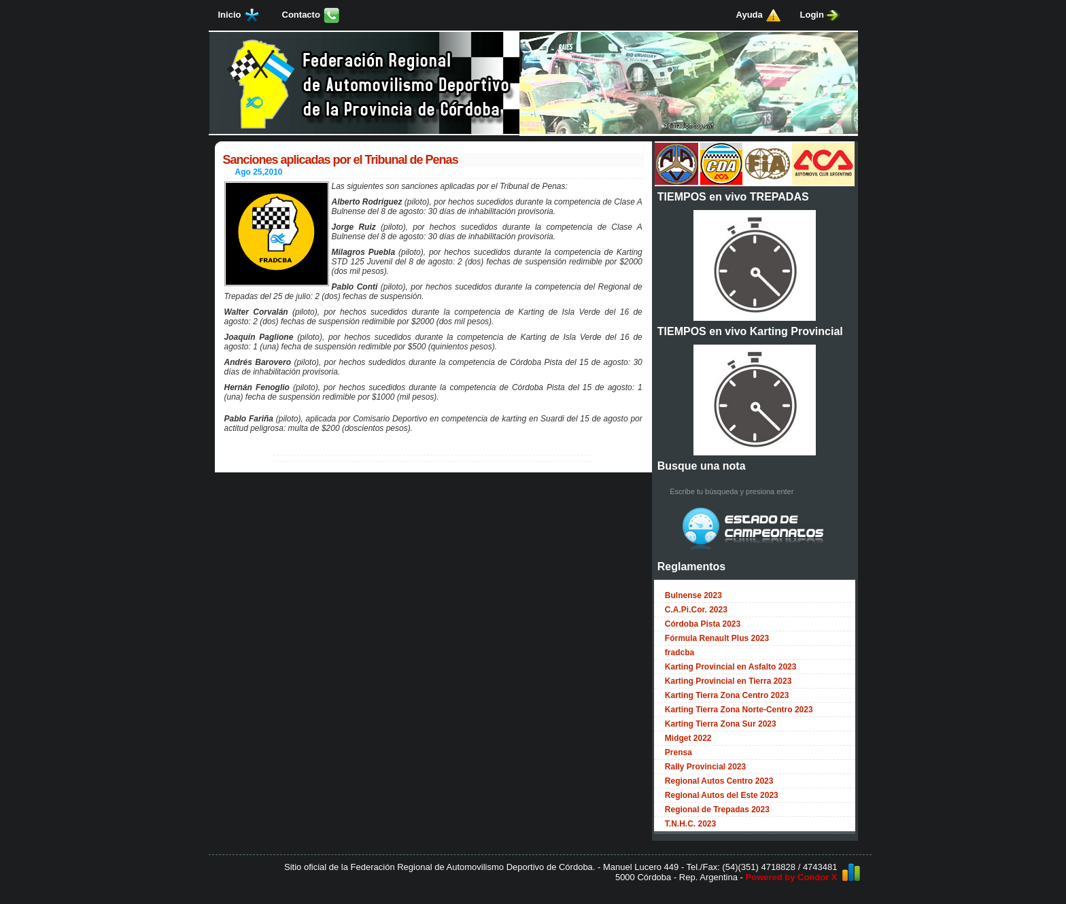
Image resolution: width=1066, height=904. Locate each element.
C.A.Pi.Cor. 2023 (696, 609)
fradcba (679, 652)
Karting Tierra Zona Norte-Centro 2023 (739, 709)
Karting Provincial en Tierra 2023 (728, 681)
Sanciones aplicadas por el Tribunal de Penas (340, 160)
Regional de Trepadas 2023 (717, 809)
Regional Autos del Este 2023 (721, 795)
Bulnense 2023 (693, 595)
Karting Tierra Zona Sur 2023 (720, 724)
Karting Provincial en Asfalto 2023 (731, 667)
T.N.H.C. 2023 (690, 824)
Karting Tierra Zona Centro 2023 (727, 695)
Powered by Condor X (791, 877)
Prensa (678, 752)
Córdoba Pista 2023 (702, 624)
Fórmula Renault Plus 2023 (717, 638)
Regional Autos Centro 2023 (719, 781)
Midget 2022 (688, 738)
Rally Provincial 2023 (705, 766)
